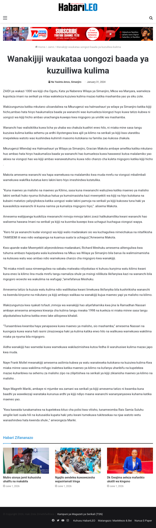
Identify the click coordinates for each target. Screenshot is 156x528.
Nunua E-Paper (143, 520)
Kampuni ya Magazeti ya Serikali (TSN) (80, 514)
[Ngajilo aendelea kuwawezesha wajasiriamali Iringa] (78, 460)
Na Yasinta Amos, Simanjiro (66, 82)
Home (40, 46)
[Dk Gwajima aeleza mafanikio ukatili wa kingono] (130, 460)
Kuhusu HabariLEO (84, 520)
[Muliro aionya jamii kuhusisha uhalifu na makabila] (26, 460)
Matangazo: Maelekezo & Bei (115, 520)
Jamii (51, 46)
